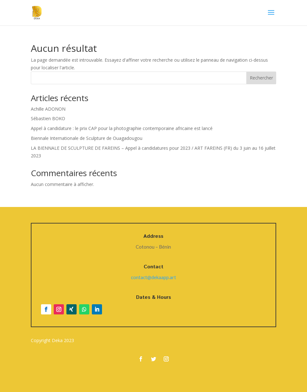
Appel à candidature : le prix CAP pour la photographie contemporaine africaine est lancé (122, 128)
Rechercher (261, 78)
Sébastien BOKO (48, 118)
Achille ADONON (48, 109)
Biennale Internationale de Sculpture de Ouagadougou (86, 138)
